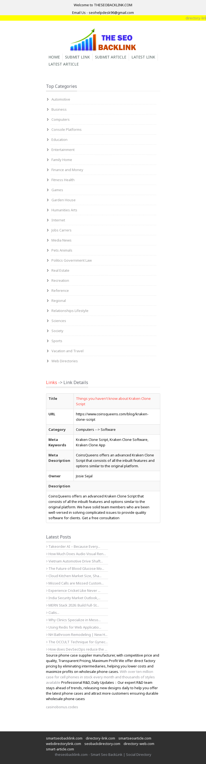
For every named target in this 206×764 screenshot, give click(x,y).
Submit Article (110, 57)
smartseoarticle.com (134, 738)
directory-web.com (139, 743)
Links (51, 382)
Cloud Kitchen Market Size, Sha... (74, 575)
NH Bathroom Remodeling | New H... (76, 634)
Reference (60, 290)
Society (57, 330)
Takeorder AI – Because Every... (73, 546)
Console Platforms (66, 129)
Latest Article (63, 64)
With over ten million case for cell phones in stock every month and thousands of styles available (100, 677)
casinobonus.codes (62, 706)
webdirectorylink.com (63, 743)
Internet (58, 220)
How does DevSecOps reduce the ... (76, 649)
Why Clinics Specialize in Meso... (73, 619)
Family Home (61, 159)
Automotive (60, 99)
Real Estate (60, 270)
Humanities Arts (64, 210)
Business (59, 109)
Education (59, 139)
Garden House (63, 199)
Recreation (60, 280)
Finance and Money (67, 169)
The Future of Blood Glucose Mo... (75, 568)
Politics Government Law (71, 260)
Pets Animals (61, 250)
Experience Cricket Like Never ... (73, 590)
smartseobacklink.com (64, 738)
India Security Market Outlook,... (73, 597)
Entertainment (63, 149)
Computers (60, 119)
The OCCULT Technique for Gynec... (77, 641)
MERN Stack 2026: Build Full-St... (72, 605)
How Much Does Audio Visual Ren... (76, 553)
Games (57, 189)
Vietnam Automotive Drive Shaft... (74, 561)
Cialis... (52, 612)
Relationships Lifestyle (69, 310)
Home (54, 57)
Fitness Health (63, 179)
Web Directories (64, 360)
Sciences (58, 320)
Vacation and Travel (67, 350)
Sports (56, 340)
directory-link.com (100, 738)
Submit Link (77, 57)
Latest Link (143, 57)
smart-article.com (60, 749)
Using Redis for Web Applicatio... (73, 627)
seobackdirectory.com (102, 743)
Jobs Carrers (61, 230)
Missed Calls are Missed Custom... (75, 583)
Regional (58, 300)
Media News (61, 240)
